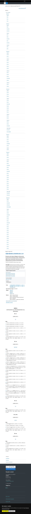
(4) (16, 420)
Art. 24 (8, 94)
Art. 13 (8, 62)
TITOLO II (7, 23)
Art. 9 (7, 48)
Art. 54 (8, 187)
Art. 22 (8, 86)
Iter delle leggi (7, 458)
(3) (15, 439)
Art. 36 (8, 137)
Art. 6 (7, 36)
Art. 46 (8, 169)
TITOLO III (7, 51)
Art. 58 (8, 212)
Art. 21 (8, 84)
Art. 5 (7, 34)
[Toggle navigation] (30, 3)
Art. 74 (8, 248)
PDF (9, 279)
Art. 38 (8, 141)
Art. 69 (8, 238)
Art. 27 (8, 102)
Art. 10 (8, 54)
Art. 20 (8, 80)
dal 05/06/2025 (8, 272)
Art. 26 (8, 100)
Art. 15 (8, 66)
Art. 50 (8, 179)
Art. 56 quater (9, 206)
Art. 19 (8, 76)
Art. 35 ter (8, 129)
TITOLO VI (7, 152)
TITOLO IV (7, 89)
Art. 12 (8, 60)
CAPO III (8, 45)
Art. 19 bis (8, 78)
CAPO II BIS (8, 191)
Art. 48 (8, 175)
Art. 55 (8, 189)
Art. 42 (8, 157)
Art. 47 (8, 173)
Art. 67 (8, 234)
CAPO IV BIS (8, 128)
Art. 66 (8, 232)
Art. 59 (8, 216)
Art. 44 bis (8, 165)
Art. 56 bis (8, 202)
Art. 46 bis (8, 171)
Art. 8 (7, 46)
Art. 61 (8, 220)
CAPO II (8, 33)
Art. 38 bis (8, 143)
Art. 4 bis (8, 28)
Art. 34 (8, 121)
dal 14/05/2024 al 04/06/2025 (10, 273)
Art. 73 (8, 246)
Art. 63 (8, 226)
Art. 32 (8, 115)
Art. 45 (8, 167)
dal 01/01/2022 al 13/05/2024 (10, 274)
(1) (15, 406)
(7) (15, 319)
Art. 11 (8, 56)
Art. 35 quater (9, 131)
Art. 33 (8, 117)
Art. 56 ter (8, 204)
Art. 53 (8, 185)
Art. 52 (8, 183)
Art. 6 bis (8, 38)
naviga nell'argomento (22, 8)
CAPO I (8, 15)
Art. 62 (8, 224)
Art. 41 (8, 155)
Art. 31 (8, 111)
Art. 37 (8, 139)
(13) (16, 347)
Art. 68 (8, 236)
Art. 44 (8, 163)
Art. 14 (8, 64)
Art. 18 (8, 74)
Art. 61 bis (8, 222)
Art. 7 (7, 40)
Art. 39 (8, 145)
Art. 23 (8, 92)
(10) (14, 347)
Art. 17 (8, 72)
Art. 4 (7, 26)
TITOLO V (7, 134)
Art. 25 (8, 96)
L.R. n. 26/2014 (8, 12)
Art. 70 (8, 240)
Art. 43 (8, 161)
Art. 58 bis (8, 214)
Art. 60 (8, 218)
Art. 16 (8, 68)
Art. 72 (8, 244)
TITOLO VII (7, 197)
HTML (7, 279)
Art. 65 (8, 230)
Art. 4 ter (8, 30)
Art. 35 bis (8, 125)
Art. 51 (8, 181)
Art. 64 (8, 228)
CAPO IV (8, 82)
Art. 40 (8, 149)
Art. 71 (8, 242)
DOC (10, 279)
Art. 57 (8, 210)
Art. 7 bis (8, 42)
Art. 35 (8, 123)
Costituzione (7, 460)
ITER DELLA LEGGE (9, 302)
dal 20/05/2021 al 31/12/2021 (10, 275)
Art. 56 (8, 200)
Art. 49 (8, 177)
